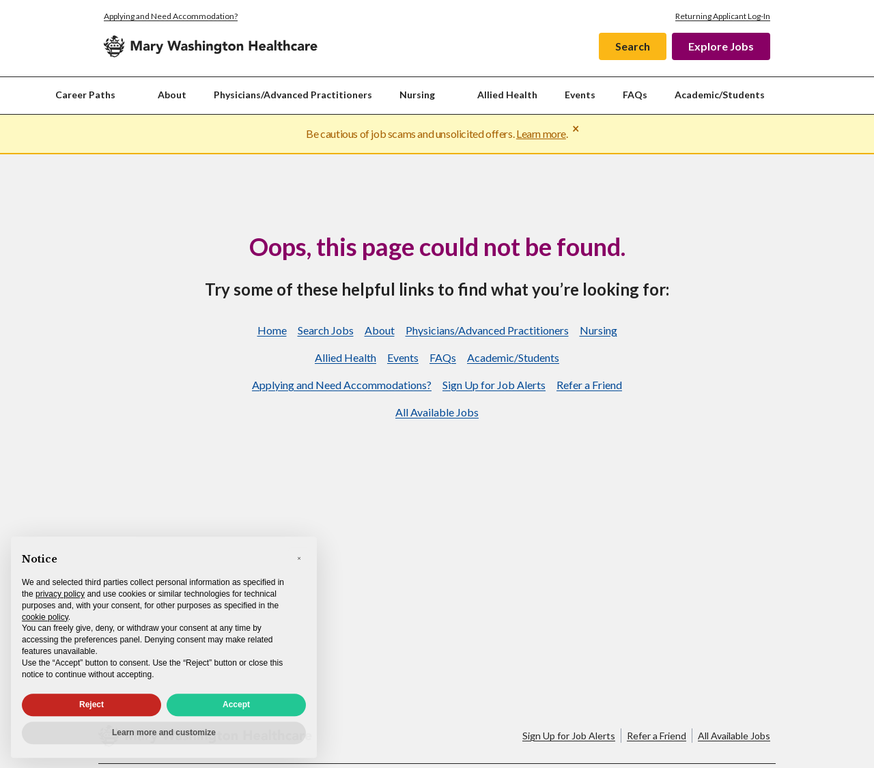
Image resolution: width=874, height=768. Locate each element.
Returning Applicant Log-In (722, 16)
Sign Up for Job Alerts (494, 384)
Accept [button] (236, 712)
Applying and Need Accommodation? (171, 16)
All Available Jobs (437, 412)
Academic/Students (720, 94)
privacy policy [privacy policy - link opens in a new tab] (60, 601)
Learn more (541, 133)
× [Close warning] (575, 128)
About (172, 94)
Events (580, 94)
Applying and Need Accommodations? (342, 384)
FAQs (635, 94)
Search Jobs (326, 330)
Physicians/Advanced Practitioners (293, 94)
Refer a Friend (589, 384)
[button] (299, 565)
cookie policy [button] (45, 624)
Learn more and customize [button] (164, 740)
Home (272, 330)
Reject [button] (91, 712)
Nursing (598, 330)
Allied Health (507, 94)
